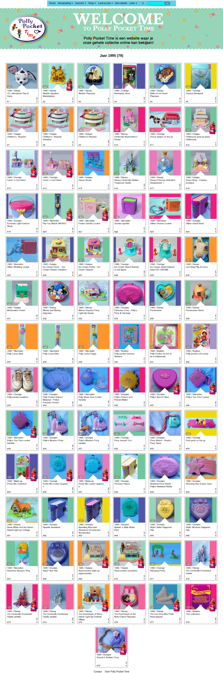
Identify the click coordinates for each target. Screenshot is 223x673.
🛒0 (141, 3)
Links (132, 3)
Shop (91, 3)
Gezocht (79, 3)
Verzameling (64, 3)
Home (52, 3)
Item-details (121, 3)
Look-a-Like (104, 3)
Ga (167, 3)
